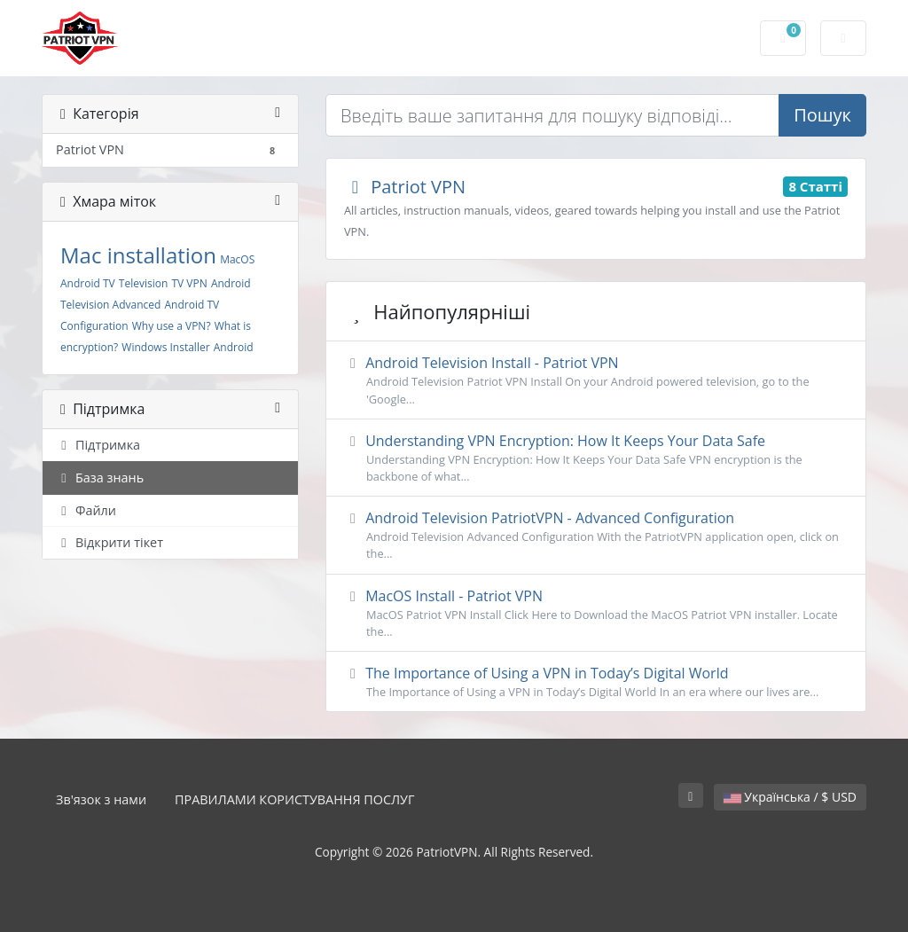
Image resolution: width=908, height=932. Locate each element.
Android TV (87, 283)
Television (143, 283)
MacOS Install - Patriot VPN (596, 613)
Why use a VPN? (171, 325)
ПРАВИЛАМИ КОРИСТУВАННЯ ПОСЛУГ (294, 799)
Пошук (822, 115)
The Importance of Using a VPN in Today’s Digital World (596, 682)
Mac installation (138, 255)
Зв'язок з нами (101, 799)
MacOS (237, 259)
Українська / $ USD (790, 796)
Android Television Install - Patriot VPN (596, 380)
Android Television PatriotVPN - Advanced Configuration (596, 535)
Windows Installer (165, 347)
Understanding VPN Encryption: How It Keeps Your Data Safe (596, 458)
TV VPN (189, 283)
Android (234, 347)
